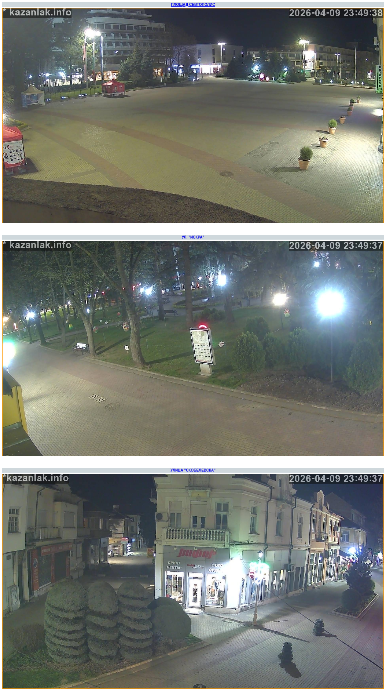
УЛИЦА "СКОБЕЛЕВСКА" (193, 470)
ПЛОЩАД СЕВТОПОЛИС (193, 5)
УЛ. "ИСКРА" (193, 237)
